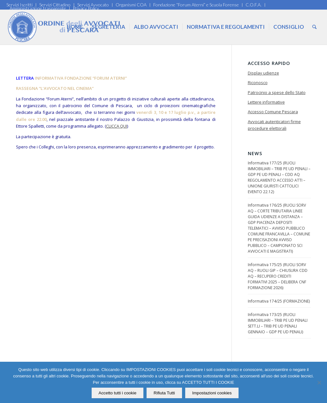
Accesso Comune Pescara (273, 112)
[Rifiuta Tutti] (319, 382)
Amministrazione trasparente (38, 8)
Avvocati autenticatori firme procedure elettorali (274, 125)
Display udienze (263, 73)
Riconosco (258, 82)
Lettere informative (266, 102)
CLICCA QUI (116, 126)
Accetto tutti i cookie (118, 393)
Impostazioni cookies (212, 393)
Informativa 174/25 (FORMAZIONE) (279, 301)
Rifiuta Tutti (164, 393)
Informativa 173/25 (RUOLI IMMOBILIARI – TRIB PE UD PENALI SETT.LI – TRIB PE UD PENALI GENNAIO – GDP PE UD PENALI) (278, 323)
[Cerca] (314, 26)
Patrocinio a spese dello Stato (277, 92)
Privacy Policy (86, 8)
